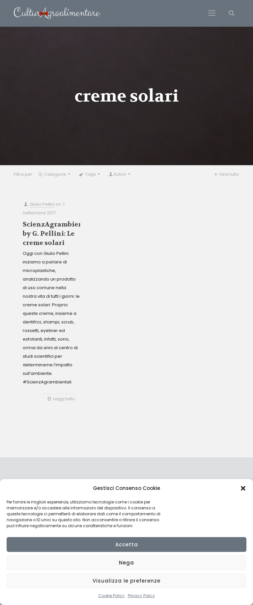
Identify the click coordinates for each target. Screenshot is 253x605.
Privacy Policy (141, 595)
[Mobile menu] (211, 13)
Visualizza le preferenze (126, 580)
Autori (120, 174)
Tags (89, 174)
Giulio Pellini (42, 204)
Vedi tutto (226, 174)
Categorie (54, 174)
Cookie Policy (111, 595)
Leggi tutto (64, 399)
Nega (126, 562)
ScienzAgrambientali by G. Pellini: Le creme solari (59, 233)
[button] (243, 488)
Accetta (126, 544)
